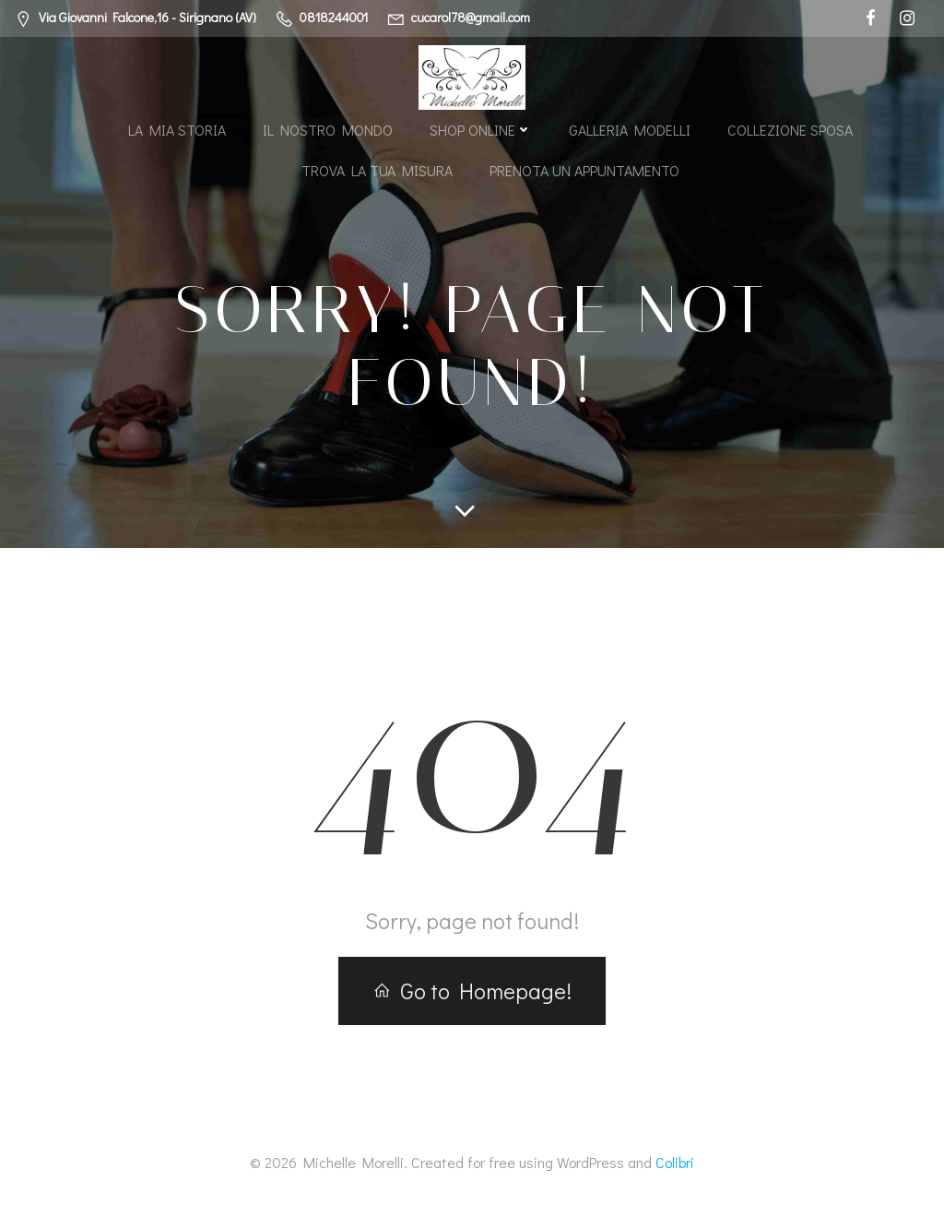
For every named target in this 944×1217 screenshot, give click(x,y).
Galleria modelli (629, 129)
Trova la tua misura (377, 170)
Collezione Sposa (790, 129)
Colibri (674, 1162)
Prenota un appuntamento (584, 170)
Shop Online (481, 129)
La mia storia (177, 129)
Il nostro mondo (328, 129)
